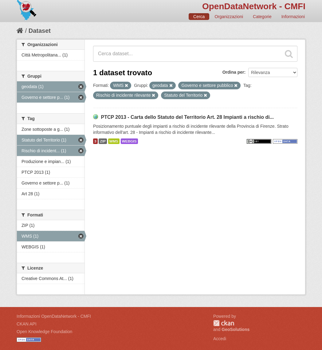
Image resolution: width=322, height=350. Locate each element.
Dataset (40, 30)
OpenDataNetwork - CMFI (253, 6)
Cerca (199, 16)
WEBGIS (129, 141)
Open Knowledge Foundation (44, 331)
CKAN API (27, 323)
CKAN (223, 323)
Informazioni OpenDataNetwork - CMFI (54, 316)
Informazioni (293, 16)
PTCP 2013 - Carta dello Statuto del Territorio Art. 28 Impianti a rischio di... (187, 117)
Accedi (219, 338)
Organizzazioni (228, 16)
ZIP (102, 141)
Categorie (262, 16)
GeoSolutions (235, 329)
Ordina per (233, 72)
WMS (113, 141)
